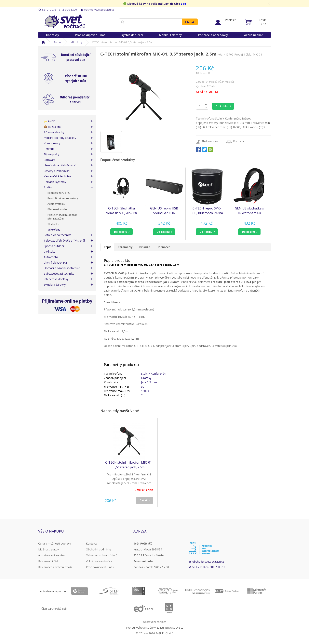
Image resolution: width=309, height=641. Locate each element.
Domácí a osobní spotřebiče (62, 268)
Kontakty (52, 35)
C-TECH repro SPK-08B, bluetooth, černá (207, 210)
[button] (121, 231)
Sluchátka (53, 224)
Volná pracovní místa (99, 561)
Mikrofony (76, 42)
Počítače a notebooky (213, 35)
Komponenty (52, 143)
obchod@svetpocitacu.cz (208, 561)
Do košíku (222, 106)
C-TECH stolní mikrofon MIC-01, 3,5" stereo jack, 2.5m (129, 464)
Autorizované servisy (51, 555)
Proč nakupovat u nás (90, 35)
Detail (144, 500)
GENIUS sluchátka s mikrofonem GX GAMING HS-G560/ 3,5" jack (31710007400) (249, 210)
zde (183, 4)
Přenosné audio (57, 209)
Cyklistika (49, 251)
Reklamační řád (48, 561)
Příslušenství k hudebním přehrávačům (62, 216)
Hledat (189, 22)
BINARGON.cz (174, 627)
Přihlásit (230, 20)
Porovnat (239, 141)
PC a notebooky (54, 132)
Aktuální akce (253, 35)
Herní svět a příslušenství (59, 165)
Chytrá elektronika (55, 262)
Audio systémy (56, 204)
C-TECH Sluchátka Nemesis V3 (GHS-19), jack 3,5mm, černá (122, 210)
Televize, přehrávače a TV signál (64, 240)
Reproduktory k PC (58, 193)
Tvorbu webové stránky (141, 627)
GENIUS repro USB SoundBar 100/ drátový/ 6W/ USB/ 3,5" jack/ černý (164, 210)
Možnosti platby (48, 549)
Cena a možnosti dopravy (54, 543)
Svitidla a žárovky (55, 284)
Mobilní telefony (170, 35)
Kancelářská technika (57, 176)
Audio (57, 42)
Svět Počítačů (63, 22)
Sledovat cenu (211, 141)
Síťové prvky (51, 154)
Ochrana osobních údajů (101, 555)
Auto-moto (51, 257)
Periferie (49, 149)
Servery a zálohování (57, 171)
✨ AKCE (49, 121)
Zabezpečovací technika (59, 273)
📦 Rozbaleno (52, 127)
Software (49, 160)
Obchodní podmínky (98, 549)
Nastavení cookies (154, 622)
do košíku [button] (120, 231)
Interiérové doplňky (56, 279)
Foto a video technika (57, 235)
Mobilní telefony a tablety (60, 138)
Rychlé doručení (132, 35)
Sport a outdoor (54, 246)
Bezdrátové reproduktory (62, 198)
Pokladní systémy (55, 182)
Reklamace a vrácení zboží (55, 567)
